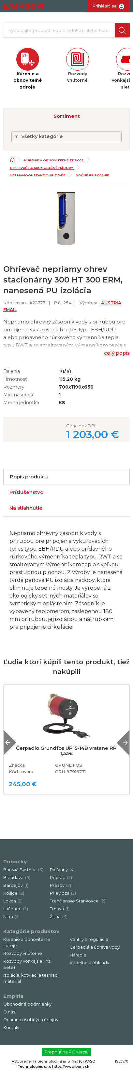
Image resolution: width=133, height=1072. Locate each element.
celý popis (117, 353)
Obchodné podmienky (27, 1004)
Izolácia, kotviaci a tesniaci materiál (30, 978)
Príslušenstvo (26, 492)
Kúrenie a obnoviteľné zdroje (54, 160)
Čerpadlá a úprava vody (95, 947)
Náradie (78, 955)
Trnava (59, 908)
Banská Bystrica (23, 869)
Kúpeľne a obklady (89, 962)
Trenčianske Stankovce (77, 901)
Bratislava (16, 877)
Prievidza (63, 893)
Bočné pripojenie (92, 175)
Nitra (11, 916)
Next (123, 742)
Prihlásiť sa (104, 5)
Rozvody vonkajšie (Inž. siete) (27, 964)
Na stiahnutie (25, 508)
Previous (9, 742)
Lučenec (15, 908)
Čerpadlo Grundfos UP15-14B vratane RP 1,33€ (66, 751)
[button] (122, 30)
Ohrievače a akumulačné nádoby (42, 168)
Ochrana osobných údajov (30, 1019)
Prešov (60, 885)
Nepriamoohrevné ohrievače (38, 175)
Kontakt (11, 1027)
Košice (13, 893)
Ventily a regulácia (89, 939)
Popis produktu (29, 477)
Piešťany (62, 869)
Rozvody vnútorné (22, 953)
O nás (9, 1012)
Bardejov (15, 885)
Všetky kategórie (38, 136)
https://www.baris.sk (70, 1066)
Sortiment (66, 116)
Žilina (58, 916)
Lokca (12, 901)
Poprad (61, 877)
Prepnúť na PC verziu (66, 1051)
